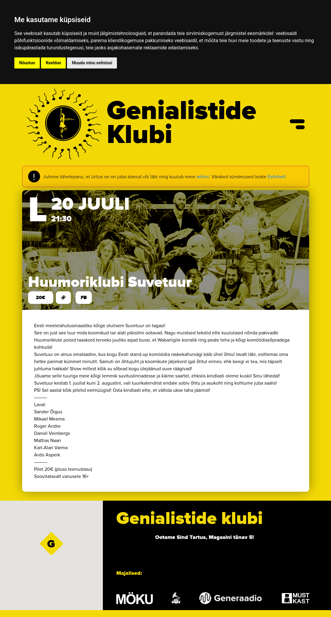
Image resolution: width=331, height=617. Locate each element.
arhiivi (202, 176)
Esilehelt (277, 176)
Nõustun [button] (27, 62)
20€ (40, 298)
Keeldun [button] (53, 62)
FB (84, 298)
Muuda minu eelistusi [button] (92, 62)
